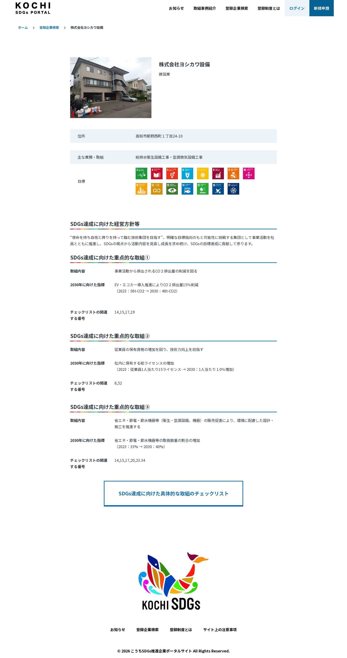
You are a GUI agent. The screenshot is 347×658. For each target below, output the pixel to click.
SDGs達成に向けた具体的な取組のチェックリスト (173, 493)
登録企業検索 (49, 27)
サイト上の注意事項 (220, 629)
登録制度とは (181, 629)
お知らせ (117, 629)
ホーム (23, 27)
